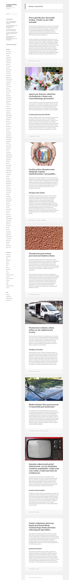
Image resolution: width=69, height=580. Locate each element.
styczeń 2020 (8, 168)
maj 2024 (7, 88)
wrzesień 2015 (8, 238)
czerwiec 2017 (8, 205)
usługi (7, 284)
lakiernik (42, 430)
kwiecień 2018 (8, 190)
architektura (8, 254)
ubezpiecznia (44, 220)
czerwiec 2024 (8, 86)
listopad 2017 (8, 198)
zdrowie (7, 287)
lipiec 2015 (8, 242)
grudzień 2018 (8, 181)
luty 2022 (7, 130)
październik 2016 (9, 218)
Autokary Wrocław (36, 349)
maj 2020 (7, 163)
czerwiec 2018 (8, 189)
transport (7, 280)
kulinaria (7, 267)
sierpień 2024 (8, 82)
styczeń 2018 (8, 196)
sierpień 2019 (8, 172)
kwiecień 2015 (8, 245)
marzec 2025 (8, 71)
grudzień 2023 (8, 97)
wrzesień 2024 (8, 80)
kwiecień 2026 (8, 51)
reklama (7, 273)
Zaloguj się (8, 294)
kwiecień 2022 (8, 126)
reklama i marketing (9, 274)
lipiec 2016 (8, 223)
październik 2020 (9, 156)
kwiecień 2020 (8, 165)
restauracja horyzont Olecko (39, 114)
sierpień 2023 (8, 101)
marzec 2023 (8, 110)
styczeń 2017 (8, 214)
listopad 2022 (8, 113)
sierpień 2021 (8, 141)
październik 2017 (9, 200)
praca (7, 271)
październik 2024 (9, 79)
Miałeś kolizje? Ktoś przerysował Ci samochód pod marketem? (43, 405)
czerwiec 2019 (8, 174)
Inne (7, 265)
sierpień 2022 (8, 119)
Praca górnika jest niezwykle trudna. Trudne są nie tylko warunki (42, 19)
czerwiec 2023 (8, 104)
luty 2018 (7, 194)
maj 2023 (7, 106)
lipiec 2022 (8, 121)
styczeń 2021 (8, 152)
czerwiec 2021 (8, 145)
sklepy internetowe (9, 278)
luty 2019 (7, 178)
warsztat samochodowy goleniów (36, 423)
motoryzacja (8, 269)
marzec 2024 (8, 91)
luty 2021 (7, 150)
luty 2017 (7, 212)
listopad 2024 (8, 77)
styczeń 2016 (8, 231)
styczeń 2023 (8, 112)
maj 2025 (7, 68)
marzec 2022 (8, 128)
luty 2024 (7, 93)
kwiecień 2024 (8, 90)
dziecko (7, 262)
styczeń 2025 (8, 73)
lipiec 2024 (8, 84)
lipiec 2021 (8, 143)
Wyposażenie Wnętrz (10, 285)
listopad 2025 (8, 60)
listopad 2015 (8, 234)
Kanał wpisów (8, 296)
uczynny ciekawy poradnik (11, 5)
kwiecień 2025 (8, 69)
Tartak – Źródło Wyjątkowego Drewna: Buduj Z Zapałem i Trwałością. (11, 22)
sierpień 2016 (8, 221)
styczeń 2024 (8, 95)
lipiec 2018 (8, 187)
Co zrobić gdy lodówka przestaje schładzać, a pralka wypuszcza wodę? (11, 33)
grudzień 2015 (8, 232)
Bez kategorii (8, 256)
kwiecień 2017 (8, 209)
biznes (7, 258)
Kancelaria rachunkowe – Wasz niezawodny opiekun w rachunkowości (11, 26)
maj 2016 (7, 227)
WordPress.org (8, 300)
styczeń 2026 (8, 57)
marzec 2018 (8, 192)
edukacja (7, 263)
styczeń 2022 (8, 132)
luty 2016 (7, 229)
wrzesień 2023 (8, 99)
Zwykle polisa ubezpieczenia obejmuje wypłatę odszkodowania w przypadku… (43, 171)
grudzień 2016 (8, 216)
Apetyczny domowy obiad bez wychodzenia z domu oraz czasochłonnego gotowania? (42, 96)
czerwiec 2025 (8, 66)
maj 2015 (7, 243)
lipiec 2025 (8, 64)
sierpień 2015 (8, 240)
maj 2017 (7, 207)
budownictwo (8, 260)
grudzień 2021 (8, 134)
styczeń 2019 (8, 179)
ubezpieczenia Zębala (37, 193)
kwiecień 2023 (8, 108)
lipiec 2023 (8, 102)
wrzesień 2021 (8, 139)
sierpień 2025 (8, 62)
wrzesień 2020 (8, 157)
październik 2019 (9, 170)
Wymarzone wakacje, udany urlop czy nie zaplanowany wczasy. (41, 329)
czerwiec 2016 (8, 225)
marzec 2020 (8, 167)
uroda (7, 282)
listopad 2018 (8, 183)
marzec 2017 (8, 210)
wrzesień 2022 (8, 117)
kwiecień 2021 (8, 146)
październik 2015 (9, 236)
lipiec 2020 (8, 161)
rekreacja (8, 276)
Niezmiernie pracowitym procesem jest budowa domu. (42, 254)
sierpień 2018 (8, 185)
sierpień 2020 (8, 159)
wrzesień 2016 (8, 220)
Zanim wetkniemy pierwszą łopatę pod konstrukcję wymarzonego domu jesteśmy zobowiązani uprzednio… (42, 526)
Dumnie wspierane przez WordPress (35, 577)
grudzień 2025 (8, 59)
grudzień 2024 (8, 75)
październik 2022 (9, 115)
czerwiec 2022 (8, 123)
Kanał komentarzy (9, 298)
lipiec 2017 (8, 203)
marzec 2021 (8, 148)
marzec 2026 (8, 53)
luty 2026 (7, 55)
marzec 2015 (8, 247)
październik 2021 (9, 137)
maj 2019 (7, 176)
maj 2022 (7, 124)
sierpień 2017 (8, 201)
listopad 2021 (8, 135)
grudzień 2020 (8, 154)
